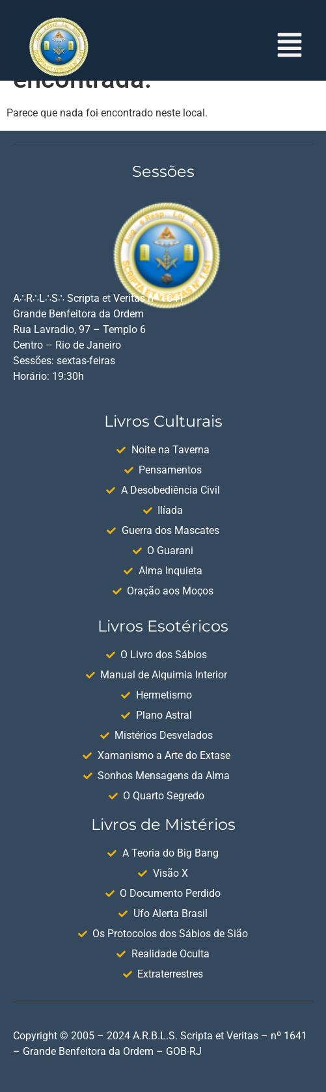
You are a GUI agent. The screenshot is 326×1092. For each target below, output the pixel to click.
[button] (290, 46)
